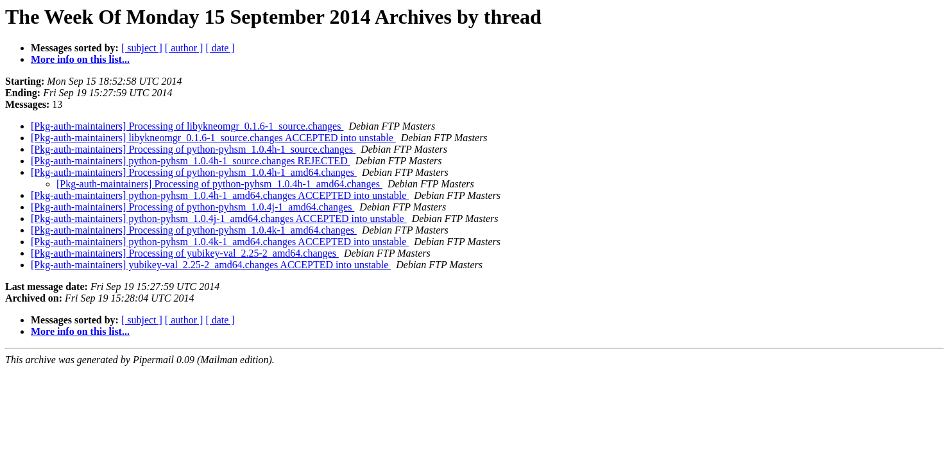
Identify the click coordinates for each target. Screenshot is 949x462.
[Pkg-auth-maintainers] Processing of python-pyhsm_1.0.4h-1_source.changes (193, 149)
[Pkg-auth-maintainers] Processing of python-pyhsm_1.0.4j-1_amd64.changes (192, 206)
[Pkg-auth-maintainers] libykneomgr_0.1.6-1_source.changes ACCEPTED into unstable (213, 137)
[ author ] (184, 47)
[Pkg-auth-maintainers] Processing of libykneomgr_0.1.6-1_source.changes (187, 126)
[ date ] (219, 47)
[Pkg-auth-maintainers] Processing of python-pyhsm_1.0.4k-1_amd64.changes (194, 230)
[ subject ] (141, 47)
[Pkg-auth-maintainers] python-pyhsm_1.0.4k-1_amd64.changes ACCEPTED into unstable (220, 241)
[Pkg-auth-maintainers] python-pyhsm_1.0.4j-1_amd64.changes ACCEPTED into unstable (219, 218)
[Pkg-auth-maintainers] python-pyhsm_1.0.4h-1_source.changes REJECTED (190, 160)
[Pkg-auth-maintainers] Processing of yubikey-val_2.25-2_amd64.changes (185, 253)
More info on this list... (80, 59)
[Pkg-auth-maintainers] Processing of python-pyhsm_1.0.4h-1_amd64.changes (194, 172)
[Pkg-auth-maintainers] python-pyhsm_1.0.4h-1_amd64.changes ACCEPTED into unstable (220, 195)
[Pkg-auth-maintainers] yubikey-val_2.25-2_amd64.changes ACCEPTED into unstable (211, 264)
